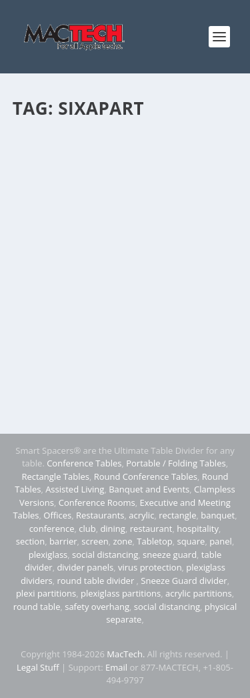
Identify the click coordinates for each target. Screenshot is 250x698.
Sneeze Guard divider (184, 581)
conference (52, 528)
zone (122, 541)
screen (94, 541)
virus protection (150, 567)
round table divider (96, 581)
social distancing (105, 555)
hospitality (198, 528)
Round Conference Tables (145, 476)
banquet (218, 515)
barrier (63, 541)
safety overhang (97, 607)
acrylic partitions (198, 593)
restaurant (151, 528)
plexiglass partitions (121, 593)
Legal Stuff (38, 667)
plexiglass (48, 555)
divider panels (85, 567)
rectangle (177, 515)
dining (112, 528)
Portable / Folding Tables (175, 463)
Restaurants (100, 515)
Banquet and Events (149, 489)
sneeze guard (170, 555)
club (87, 528)
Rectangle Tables (55, 476)
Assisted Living (74, 489)
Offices (57, 515)
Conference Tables (84, 463)
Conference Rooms (97, 502)
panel (220, 541)
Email (116, 667)
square (191, 541)
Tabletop (154, 541)
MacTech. (126, 654)
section (30, 541)
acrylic (141, 515)
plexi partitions (46, 593)
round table (37, 607)
